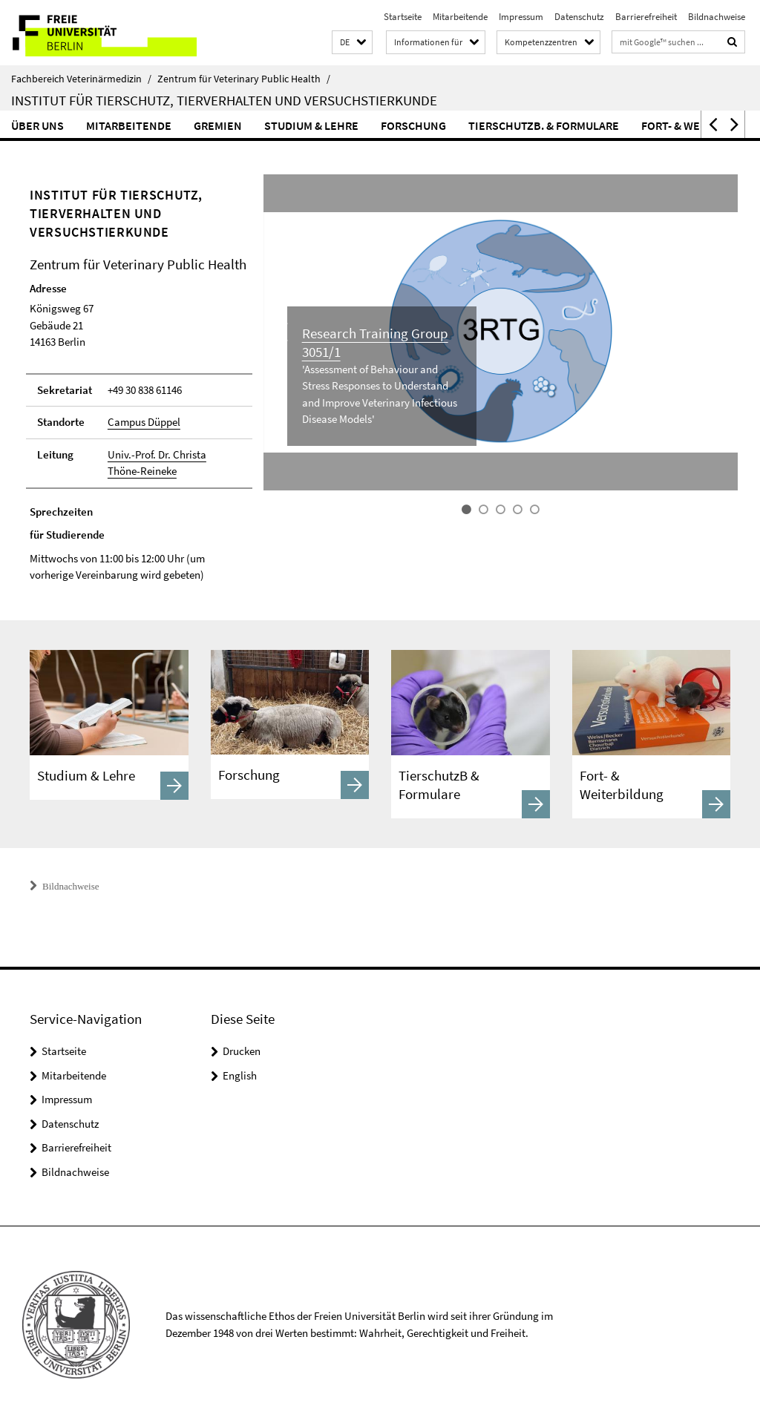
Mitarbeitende (460, 16)
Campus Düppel (144, 422)
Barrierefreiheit (646, 16)
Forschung (413, 125)
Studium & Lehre (311, 125)
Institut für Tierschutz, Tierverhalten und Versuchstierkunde (224, 100)
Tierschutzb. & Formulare (543, 125)
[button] (352, 42)
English (240, 1075)
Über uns (37, 125)
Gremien (218, 125)
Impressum (521, 16)
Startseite (403, 16)
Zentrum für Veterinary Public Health (243, 78)
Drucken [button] (242, 1051)
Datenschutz (579, 16)
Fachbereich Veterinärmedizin (81, 78)
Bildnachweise (716, 16)
